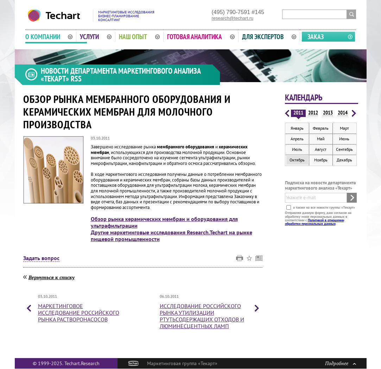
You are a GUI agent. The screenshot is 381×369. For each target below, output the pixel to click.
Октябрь (297, 159)
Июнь (344, 138)
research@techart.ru (233, 18)
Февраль (321, 128)
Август (320, 149)
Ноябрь (321, 159)
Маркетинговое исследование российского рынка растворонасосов (78, 312)
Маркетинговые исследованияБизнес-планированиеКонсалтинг (126, 16)
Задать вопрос (41, 258)
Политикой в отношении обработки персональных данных (314, 222)
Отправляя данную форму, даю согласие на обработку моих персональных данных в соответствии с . (318, 218)
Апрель (297, 138)
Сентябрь (344, 149)
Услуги (96, 36)
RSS (76, 79)
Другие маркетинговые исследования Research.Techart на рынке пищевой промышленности (171, 235)
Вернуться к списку (51, 277)
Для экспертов (269, 36)
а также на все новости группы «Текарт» (323, 207)
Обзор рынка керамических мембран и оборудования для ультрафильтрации (164, 222)
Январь (297, 128)
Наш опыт (139, 36)
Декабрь (344, 159)
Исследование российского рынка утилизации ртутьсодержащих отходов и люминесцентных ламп (202, 316)
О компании (49, 36)
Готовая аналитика (201, 36)
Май (321, 138)
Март (344, 128)
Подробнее (340, 363)
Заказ (315, 36)
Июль (297, 149)
